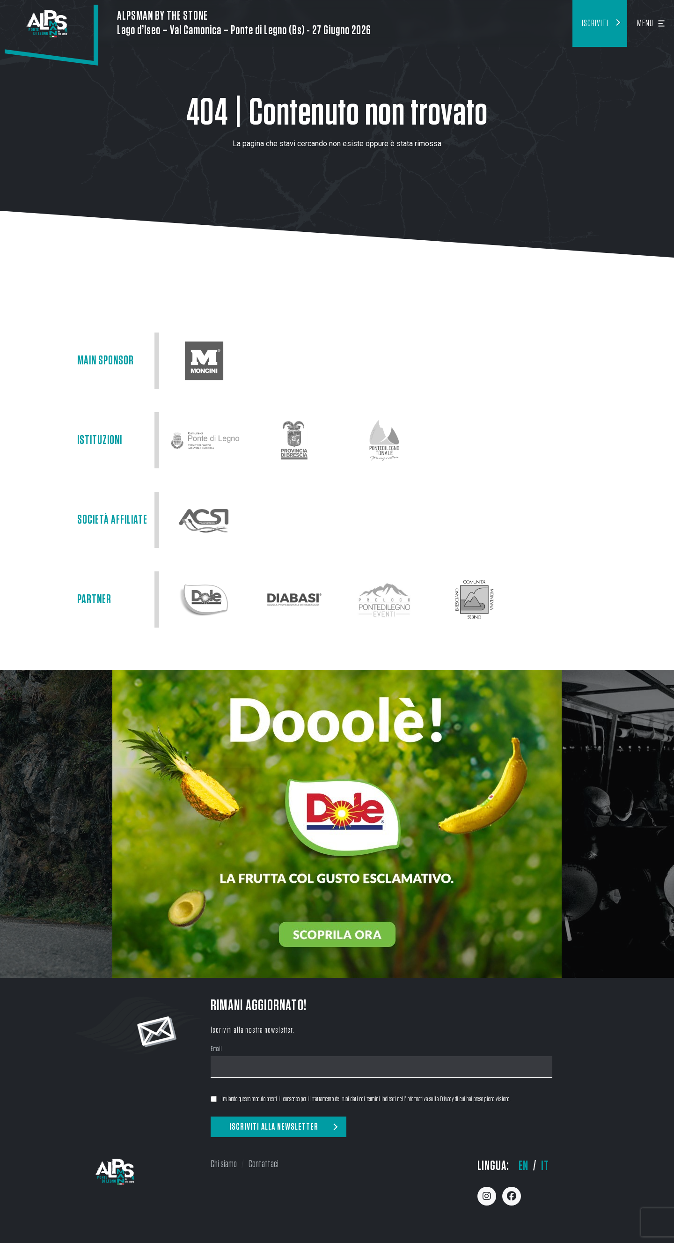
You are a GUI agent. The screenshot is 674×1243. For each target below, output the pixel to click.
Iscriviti (595, 23)
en (523, 1166)
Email (216, 1049)
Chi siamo (224, 1164)
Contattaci (263, 1164)
